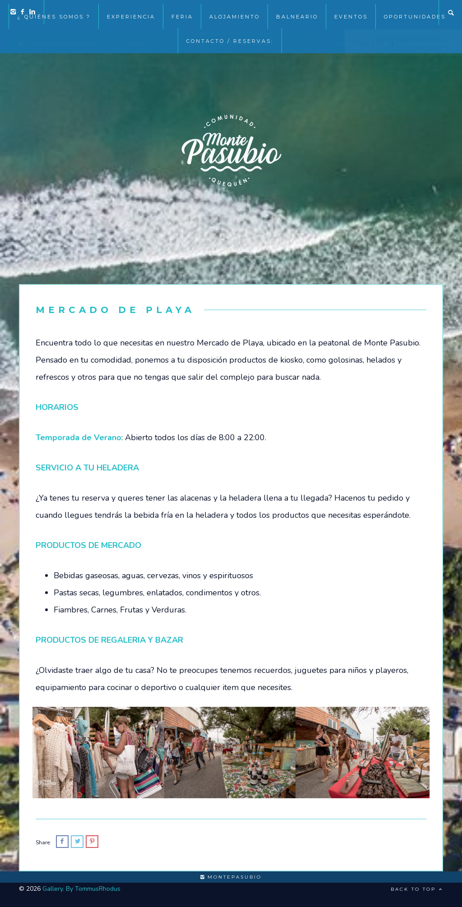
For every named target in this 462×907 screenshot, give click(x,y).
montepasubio (231, 877)
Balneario (297, 12)
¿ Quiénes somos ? (54, 12)
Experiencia (131, 12)
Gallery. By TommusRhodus (81, 888)
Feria (182, 12)
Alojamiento (234, 12)
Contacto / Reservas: (229, 37)
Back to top (417, 889)
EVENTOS (351, 12)
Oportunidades (415, 12)
